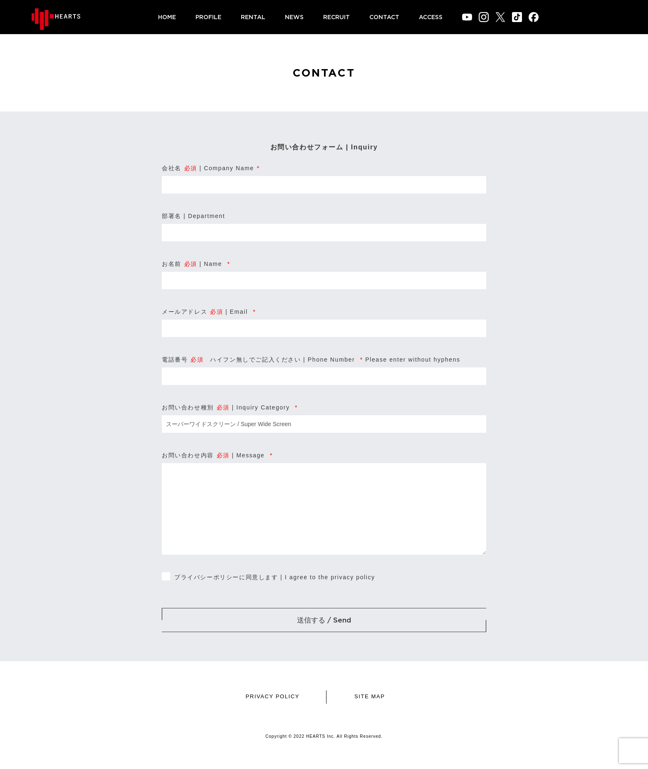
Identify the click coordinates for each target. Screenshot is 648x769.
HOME (167, 17)
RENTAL (253, 17)
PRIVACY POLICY (272, 696)
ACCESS (431, 17)
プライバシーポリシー (206, 577)
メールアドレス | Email (209, 311)
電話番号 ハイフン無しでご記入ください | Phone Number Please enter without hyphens (311, 359)
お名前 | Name (196, 263)
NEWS (294, 17)
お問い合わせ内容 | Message (217, 455)
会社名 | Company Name (211, 168)
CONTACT (384, 17)
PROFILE (208, 17)
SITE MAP (369, 696)
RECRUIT (336, 17)
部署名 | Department (193, 216)
